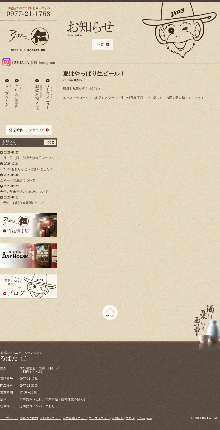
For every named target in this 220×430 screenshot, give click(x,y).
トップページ (9, 418)
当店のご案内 (18, 92)
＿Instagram (144, 418)
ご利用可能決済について (28, 176)
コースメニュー (49, 92)
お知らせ (118, 418)
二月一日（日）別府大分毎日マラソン (28, 154)
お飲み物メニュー (38, 92)
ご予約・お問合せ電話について (28, 199)
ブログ (130, 418)
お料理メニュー (28, 92)
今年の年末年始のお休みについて (28, 187)
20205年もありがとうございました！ (28, 165)
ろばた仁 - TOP (8, 92)
